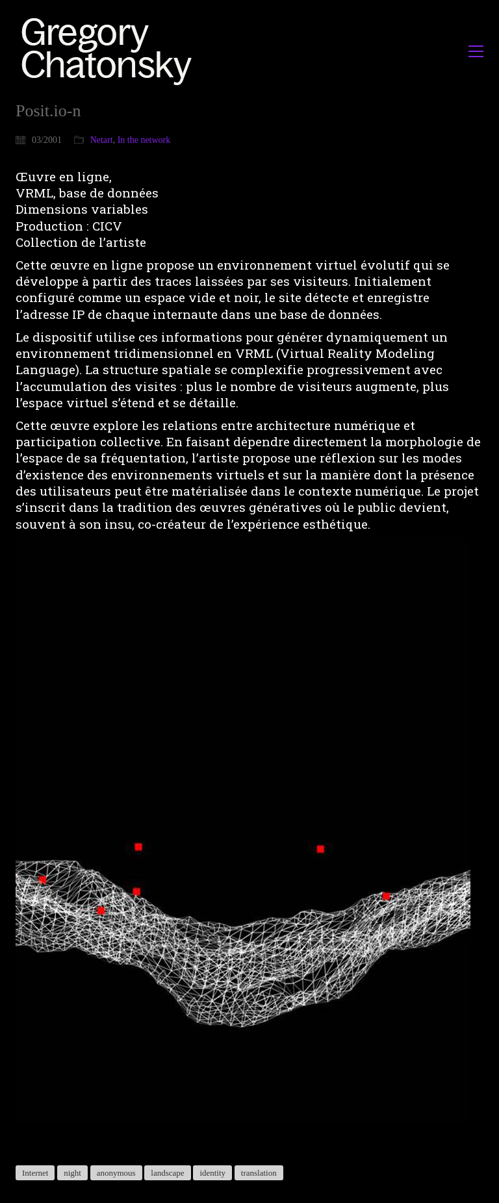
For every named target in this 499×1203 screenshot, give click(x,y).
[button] (475, 51)
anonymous (116, 1173)
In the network (144, 140)
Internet (35, 1173)
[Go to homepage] (110, 51)
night (72, 1173)
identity (212, 1173)
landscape (167, 1173)
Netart (101, 140)
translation (259, 1173)
